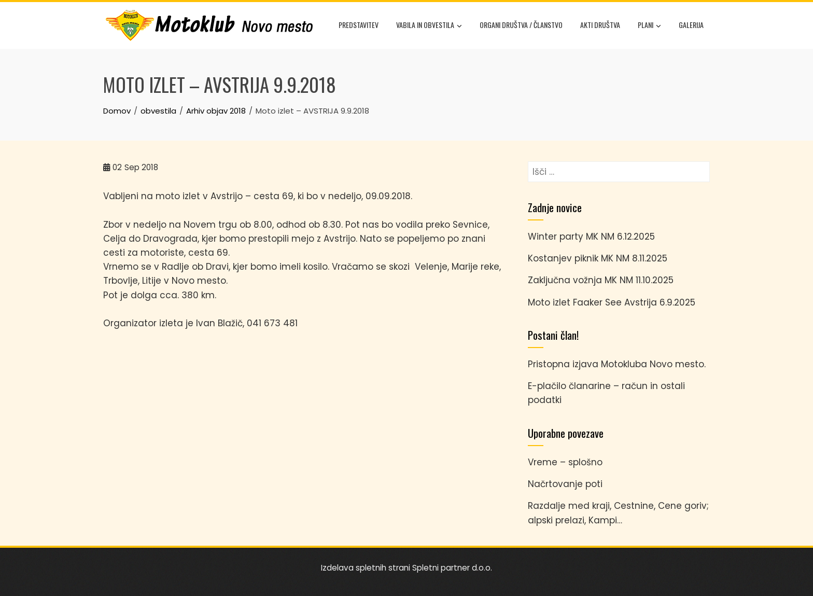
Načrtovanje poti (565, 484)
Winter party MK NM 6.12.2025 (591, 236)
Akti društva (600, 24)
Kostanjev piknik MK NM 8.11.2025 (597, 258)
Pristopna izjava (563, 364)
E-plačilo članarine (569, 386)
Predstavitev (359, 24)
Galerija (691, 24)
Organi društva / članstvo (521, 24)
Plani (649, 26)
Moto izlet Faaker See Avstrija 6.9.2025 (611, 302)
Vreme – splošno (565, 462)
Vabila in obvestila (429, 26)
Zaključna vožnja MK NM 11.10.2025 (601, 280)
